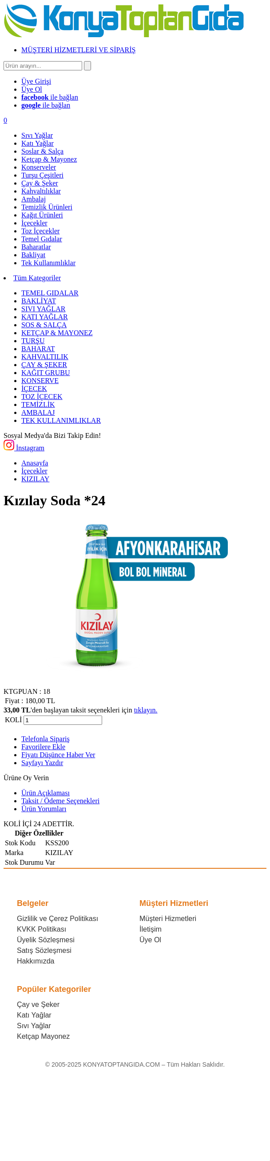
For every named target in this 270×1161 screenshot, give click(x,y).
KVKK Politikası (41, 929)
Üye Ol (150, 940)
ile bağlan (49, 97)
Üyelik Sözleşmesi (46, 940)
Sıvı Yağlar (34, 1025)
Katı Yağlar (34, 1015)
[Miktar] (63, 720)
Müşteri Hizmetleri (167, 918)
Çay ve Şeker (38, 1004)
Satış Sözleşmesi (44, 950)
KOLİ (13, 720)
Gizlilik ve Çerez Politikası (57, 918)
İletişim (150, 929)
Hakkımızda (35, 961)
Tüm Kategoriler (37, 278)
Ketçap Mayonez (43, 1036)
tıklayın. (146, 710)
